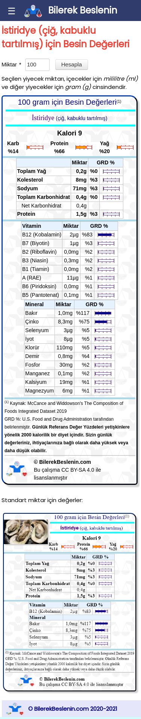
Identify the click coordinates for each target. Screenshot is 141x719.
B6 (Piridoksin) (39, 286)
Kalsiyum (36, 382)
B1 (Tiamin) (35, 269)
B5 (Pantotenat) (40, 295)
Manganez (37, 373)
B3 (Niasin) (35, 260)
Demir (32, 356)
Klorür (32, 347)
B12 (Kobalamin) (41, 235)
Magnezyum (39, 391)
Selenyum (37, 330)
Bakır (31, 313)
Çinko (32, 322)
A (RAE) (31, 278)
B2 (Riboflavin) (39, 252)
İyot (29, 339)
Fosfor (32, 365)
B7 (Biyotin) (35, 243)
